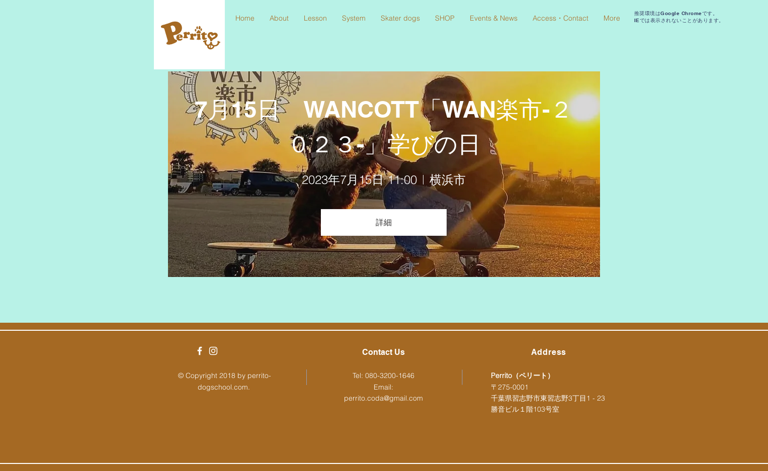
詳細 (384, 222)
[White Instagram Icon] (213, 350)
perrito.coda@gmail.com (383, 398)
